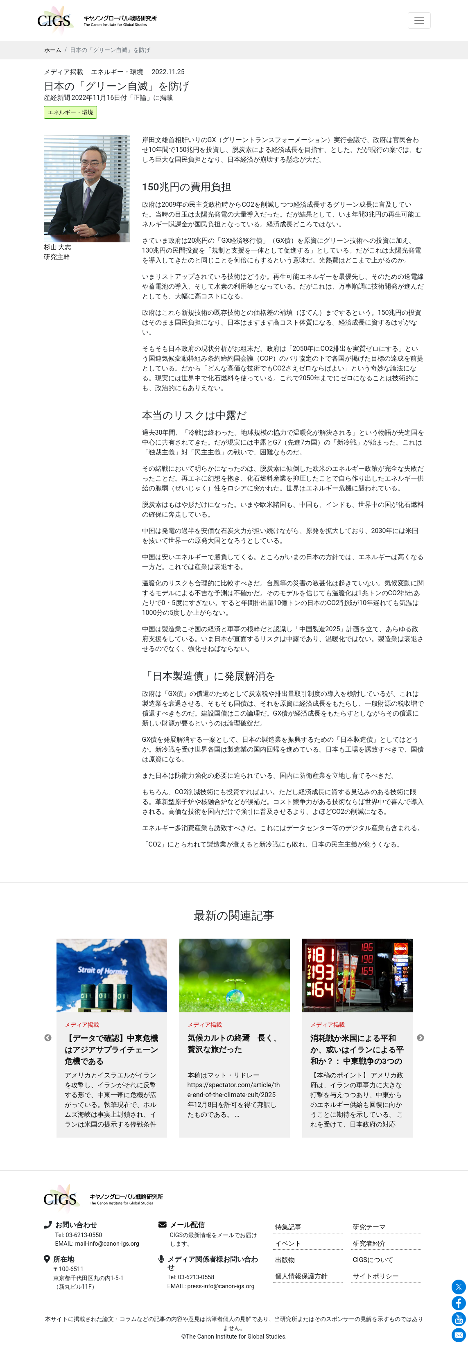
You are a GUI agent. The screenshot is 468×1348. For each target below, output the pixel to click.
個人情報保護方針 (301, 1276)
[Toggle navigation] (419, 20)
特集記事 (288, 1227)
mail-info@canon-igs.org (107, 1243)
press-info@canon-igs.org (220, 1286)
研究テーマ (369, 1227)
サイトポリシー (376, 1276)
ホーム (52, 50)
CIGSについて (373, 1260)
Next (420, 1038)
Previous (48, 1038)
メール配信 (187, 1225)
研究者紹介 (369, 1243)
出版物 (285, 1260)
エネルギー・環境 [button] (70, 112)
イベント (288, 1243)
